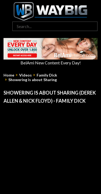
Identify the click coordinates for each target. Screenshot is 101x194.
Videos (25, 75)
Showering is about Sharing (32, 80)
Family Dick (47, 75)
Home (9, 75)
